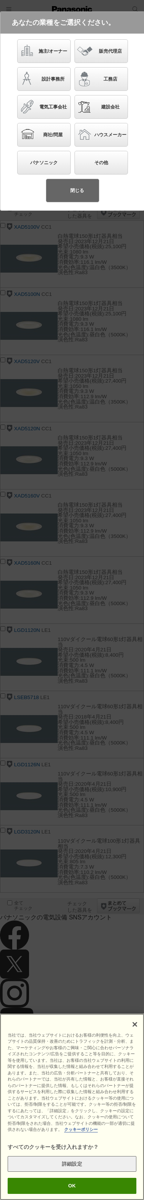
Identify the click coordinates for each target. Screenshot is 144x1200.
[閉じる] (134, 1024)
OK (72, 1186)
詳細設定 (72, 1164)
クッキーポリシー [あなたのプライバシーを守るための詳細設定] (81, 1129)
